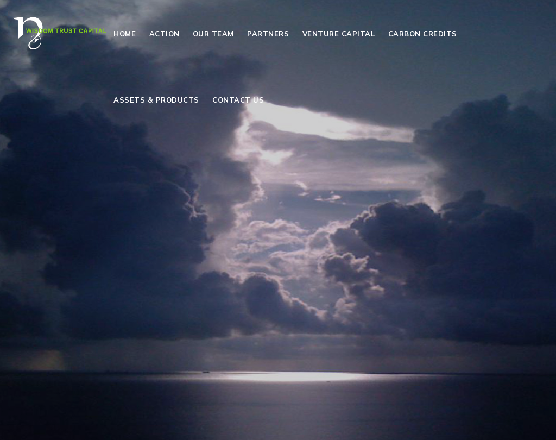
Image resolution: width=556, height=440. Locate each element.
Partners (268, 33)
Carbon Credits (422, 33)
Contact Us (238, 100)
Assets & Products (156, 100)
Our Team (213, 33)
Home (124, 33)
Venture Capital (338, 33)
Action (164, 33)
